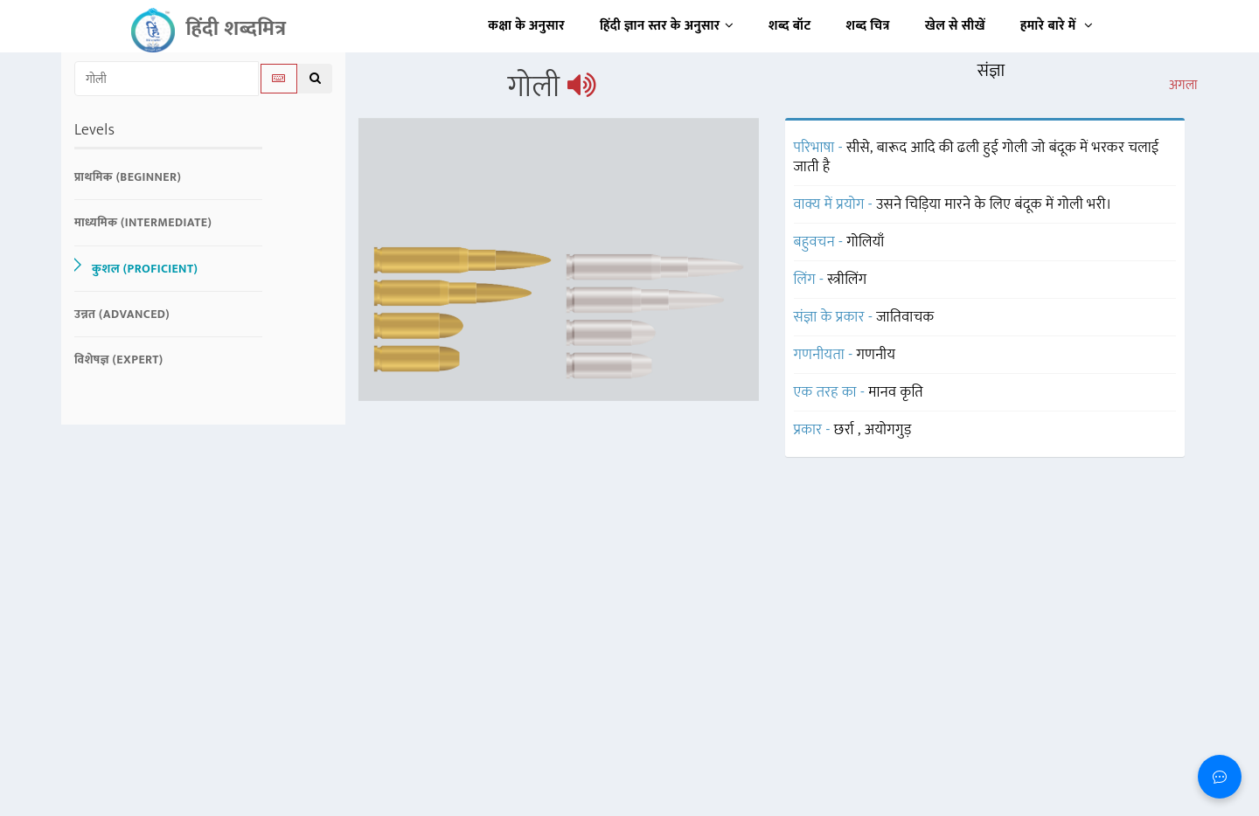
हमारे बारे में (1056, 26)
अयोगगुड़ (888, 430)
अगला (1183, 85)
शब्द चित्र (868, 26)
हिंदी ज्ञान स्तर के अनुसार (667, 26)
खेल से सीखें (955, 26)
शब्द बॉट (790, 26)
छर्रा (846, 430)
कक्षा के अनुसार (526, 26)
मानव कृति (895, 392)
